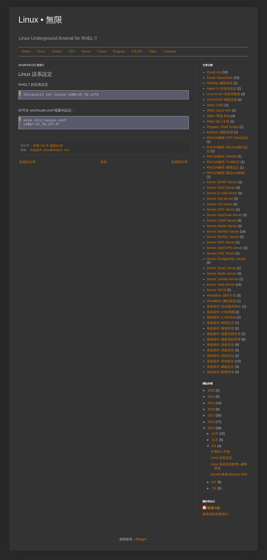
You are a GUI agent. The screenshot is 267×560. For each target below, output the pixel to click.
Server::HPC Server (221, 209)
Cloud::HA (214, 72)
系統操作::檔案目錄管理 (224, 334)
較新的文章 (28, 162)
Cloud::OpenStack (220, 78)
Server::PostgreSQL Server (226, 259)
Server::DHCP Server (222, 182)
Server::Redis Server (222, 273)
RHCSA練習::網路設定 (223, 167)
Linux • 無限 (40, 19)
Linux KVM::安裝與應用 (223, 94)
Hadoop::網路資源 (220, 83)
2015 (212, 428)
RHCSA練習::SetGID (222, 156)
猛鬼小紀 (213, 508)
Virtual (57, 51)
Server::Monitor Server (223, 231)
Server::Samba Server (223, 279)
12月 (215, 433)
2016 (212, 422)
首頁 (103, 162)
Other (153, 51)
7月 (214, 488)
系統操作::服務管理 (220, 328)
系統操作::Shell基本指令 (46, 150)
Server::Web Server (221, 284)
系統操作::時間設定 (220, 323)
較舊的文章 (179, 162)
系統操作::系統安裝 (220, 350)
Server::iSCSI (216, 290)
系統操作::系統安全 (220, 344)
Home (26, 51)
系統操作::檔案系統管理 (224, 339)
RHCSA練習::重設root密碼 (226, 173)
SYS (71, 51)
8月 (214, 482)
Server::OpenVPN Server (225, 248)
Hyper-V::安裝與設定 (221, 88)
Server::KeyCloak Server (224, 215)
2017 (212, 415)
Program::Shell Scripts (223, 127)
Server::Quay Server (221, 268)
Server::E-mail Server (222, 193)
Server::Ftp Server (220, 198)
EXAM (137, 51)
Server (86, 51)
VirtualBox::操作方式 (221, 295)
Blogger (141, 539)
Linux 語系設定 (221, 458)
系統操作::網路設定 (220, 367)
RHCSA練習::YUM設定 (223, 162)
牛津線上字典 (220, 451)
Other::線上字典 (218, 121)
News (41, 51)
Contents (170, 51)
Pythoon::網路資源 (220, 132)
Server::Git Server (219, 204)
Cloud (102, 51)
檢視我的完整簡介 (215, 514)
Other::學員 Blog (218, 116)
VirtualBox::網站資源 (221, 301)
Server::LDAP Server (222, 220)
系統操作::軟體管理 (220, 372)
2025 (212, 390)
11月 (215, 440)
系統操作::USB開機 (221, 312)
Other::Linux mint (219, 110)
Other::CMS (215, 105)
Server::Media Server (222, 226)
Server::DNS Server (221, 187)
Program (119, 51)
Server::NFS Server (221, 242)
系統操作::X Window (221, 317)
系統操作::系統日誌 (220, 355)
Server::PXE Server (221, 253)
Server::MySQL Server (223, 237)
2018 (212, 409)
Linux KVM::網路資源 (222, 99)
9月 (214, 446)
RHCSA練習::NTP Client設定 (227, 138)
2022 (212, 396)
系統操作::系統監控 (220, 361)
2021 (212, 403)
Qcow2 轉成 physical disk (229, 474)
